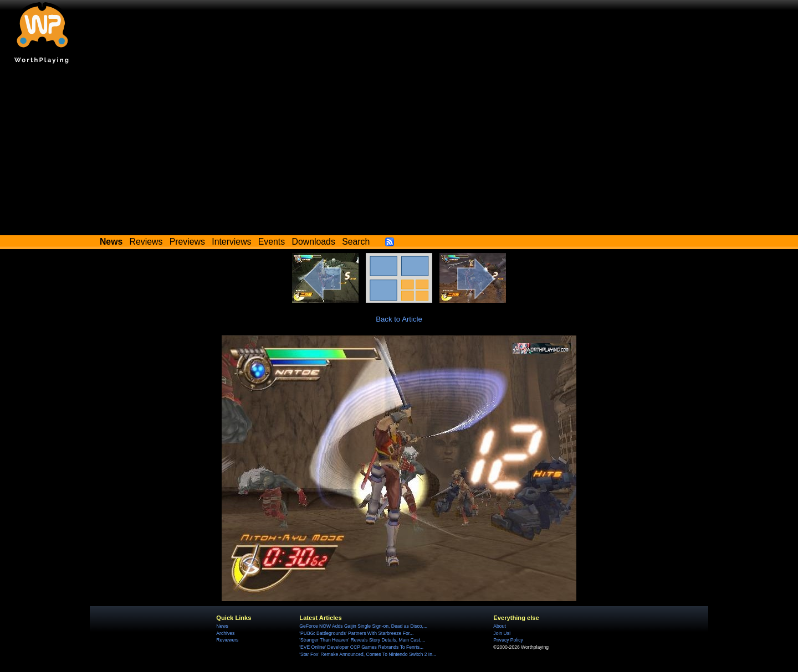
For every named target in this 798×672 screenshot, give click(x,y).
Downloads (313, 241)
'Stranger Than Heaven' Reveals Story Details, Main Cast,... (362, 640)
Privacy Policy (508, 640)
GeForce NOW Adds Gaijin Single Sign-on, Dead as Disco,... (363, 626)
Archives (225, 633)
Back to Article (399, 319)
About (499, 626)
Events (271, 241)
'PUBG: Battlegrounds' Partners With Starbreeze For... (356, 633)
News (222, 626)
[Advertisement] (399, 152)
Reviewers (227, 640)
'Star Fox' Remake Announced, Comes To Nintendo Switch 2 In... (367, 654)
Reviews (146, 241)
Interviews (231, 241)
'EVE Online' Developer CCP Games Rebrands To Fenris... (361, 647)
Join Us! (501, 633)
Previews (187, 241)
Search (356, 241)
